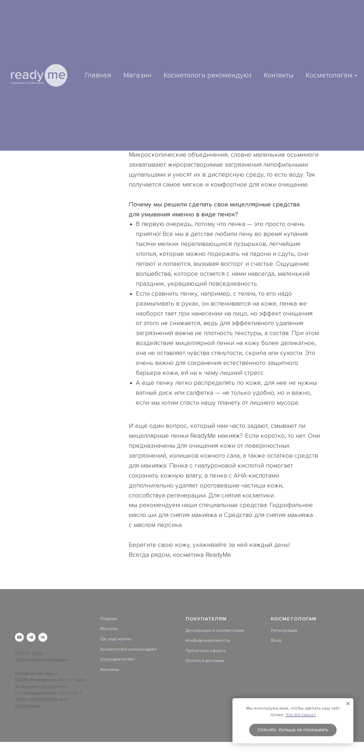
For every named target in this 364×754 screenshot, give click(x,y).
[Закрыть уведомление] (348, 703)
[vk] (42, 637)
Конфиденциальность (208, 641)
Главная (98, 75)
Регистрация (284, 631)
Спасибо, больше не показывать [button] (293, 730)
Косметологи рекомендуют (208, 75)
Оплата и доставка (205, 661)
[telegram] (31, 637)
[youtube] (19, 637)
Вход (276, 641)
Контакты (279, 75)
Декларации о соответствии (215, 631)
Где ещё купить (115, 639)
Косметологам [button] (329, 75)
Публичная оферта (206, 651)
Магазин (137, 75)
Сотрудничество (117, 659)
